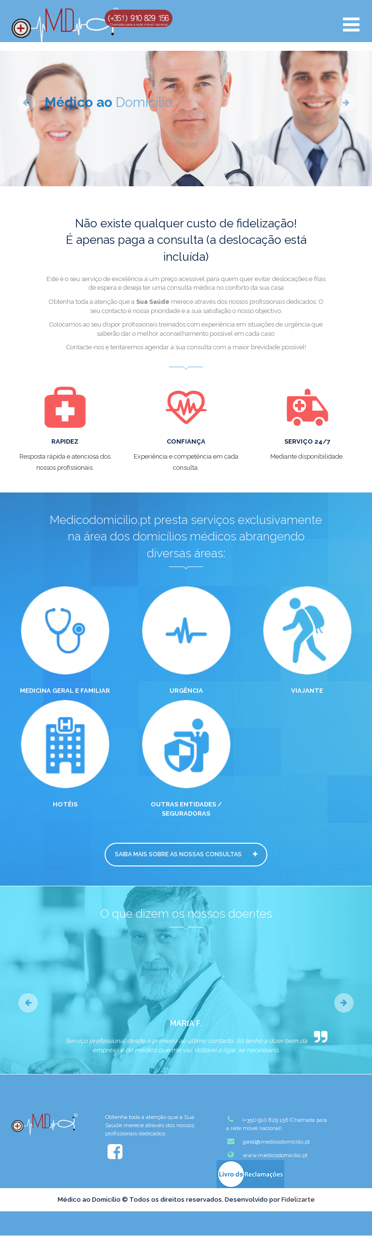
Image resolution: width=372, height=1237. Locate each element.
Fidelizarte (298, 1201)
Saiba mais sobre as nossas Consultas (186, 855)
